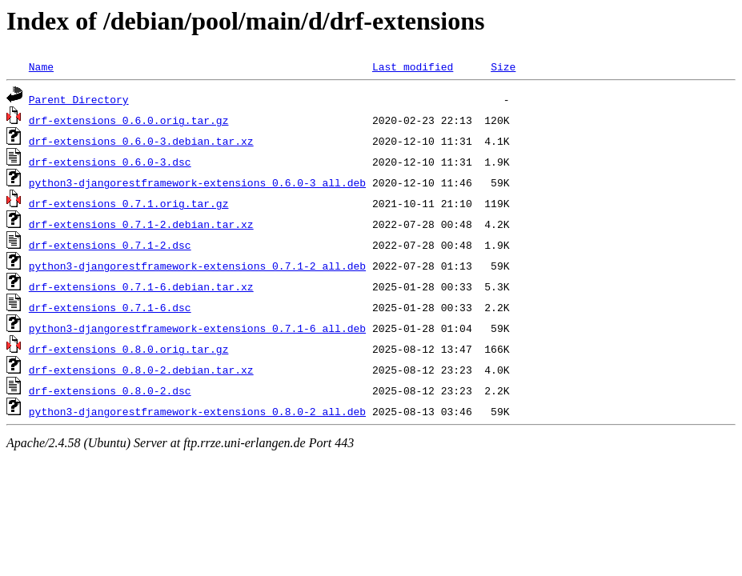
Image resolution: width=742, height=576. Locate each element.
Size (503, 66)
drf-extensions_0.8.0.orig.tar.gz (129, 349)
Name (41, 66)
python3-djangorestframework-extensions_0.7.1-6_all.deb (197, 328)
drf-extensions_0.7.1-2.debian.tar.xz (141, 224)
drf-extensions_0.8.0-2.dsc (110, 390)
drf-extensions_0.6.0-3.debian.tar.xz (141, 141)
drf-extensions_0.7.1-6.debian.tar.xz (141, 286)
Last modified (412, 66)
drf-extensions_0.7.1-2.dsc (110, 245)
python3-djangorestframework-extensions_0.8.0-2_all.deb (197, 411)
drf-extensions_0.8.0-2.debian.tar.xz (141, 369)
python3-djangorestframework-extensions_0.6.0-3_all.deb (197, 182)
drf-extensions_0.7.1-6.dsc (110, 307)
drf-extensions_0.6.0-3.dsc (110, 161)
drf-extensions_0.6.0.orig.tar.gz (129, 120)
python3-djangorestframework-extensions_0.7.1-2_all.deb (197, 265)
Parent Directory (79, 99)
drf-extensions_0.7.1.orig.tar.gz (129, 203)
